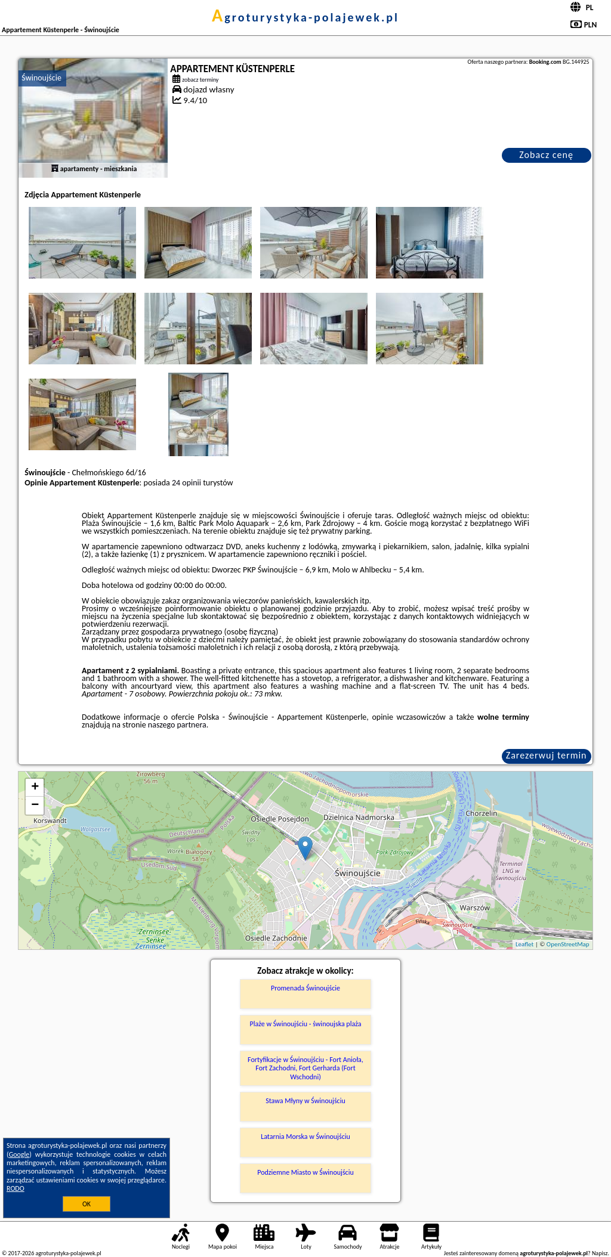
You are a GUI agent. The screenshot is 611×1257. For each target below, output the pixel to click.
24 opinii (186, 483)
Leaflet (524, 944)
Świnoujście (41, 78)
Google (19, 1154)
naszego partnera (177, 725)
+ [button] (35, 788)
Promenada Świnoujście (305, 988)
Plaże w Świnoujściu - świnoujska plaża (306, 1024)
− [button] (35, 806)
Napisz (600, 1253)
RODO (15, 1188)
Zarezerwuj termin (546, 755)
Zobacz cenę (546, 154)
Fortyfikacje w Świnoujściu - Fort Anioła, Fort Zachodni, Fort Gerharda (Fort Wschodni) (305, 1068)
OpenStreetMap (568, 944)
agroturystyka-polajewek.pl (305, 17)
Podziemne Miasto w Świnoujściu (305, 1172)
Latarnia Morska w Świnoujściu (305, 1136)
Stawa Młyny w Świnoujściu (305, 1101)
